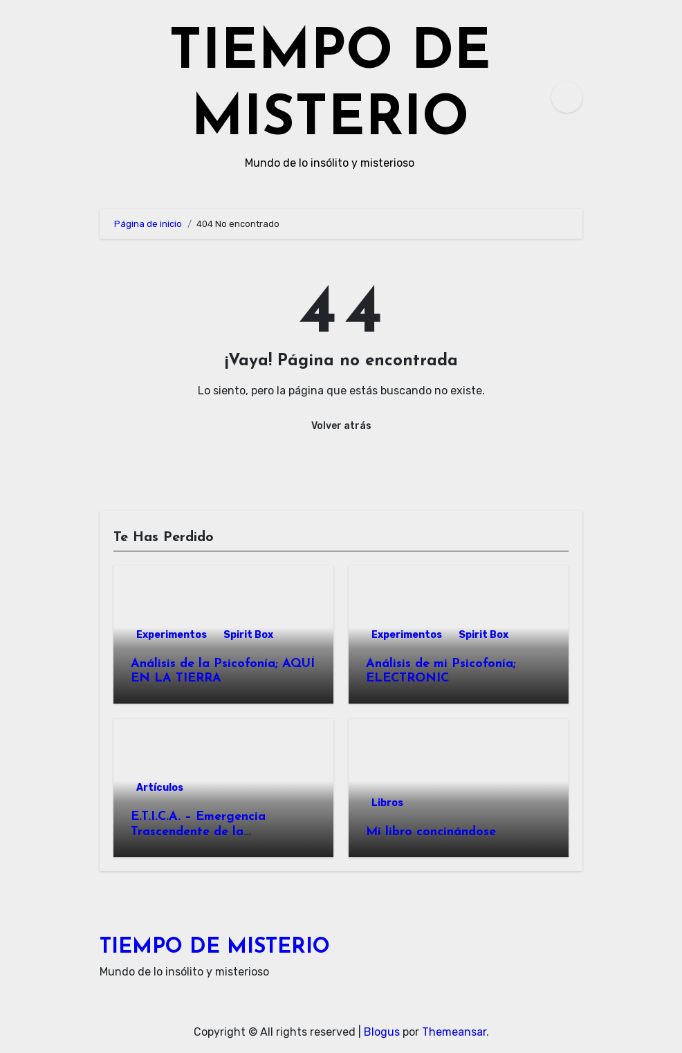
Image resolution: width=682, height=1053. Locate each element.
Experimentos (171, 635)
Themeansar (454, 1031)
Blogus (382, 1031)
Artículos (159, 788)
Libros (387, 803)
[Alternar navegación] (104, 97)
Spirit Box (248, 635)
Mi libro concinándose (431, 832)
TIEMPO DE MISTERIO (215, 947)
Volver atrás (341, 426)
